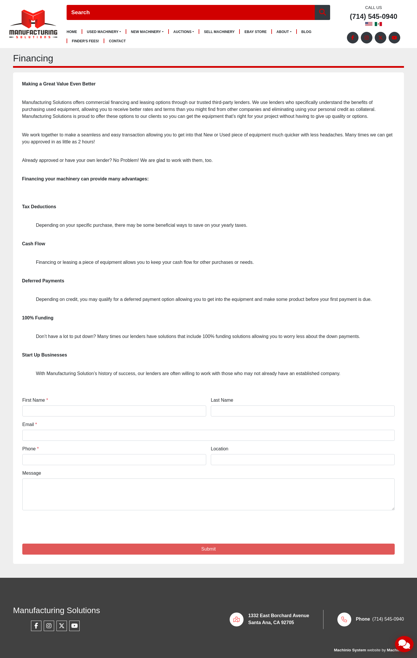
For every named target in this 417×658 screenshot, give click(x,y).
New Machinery (146, 32)
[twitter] (380, 37)
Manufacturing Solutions (56, 610)
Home (72, 32)
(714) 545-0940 (373, 16)
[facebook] (353, 37)
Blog (306, 32)
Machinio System (350, 650)
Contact (117, 41)
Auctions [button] (182, 32)
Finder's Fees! (85, 41)
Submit (208, 548)
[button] (104, 32)
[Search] (191, 12)
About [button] (283, 32)
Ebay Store (255, 32)
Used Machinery (102, 32)
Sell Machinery (219, 32)
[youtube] (394, 37)
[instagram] (366, 37)
